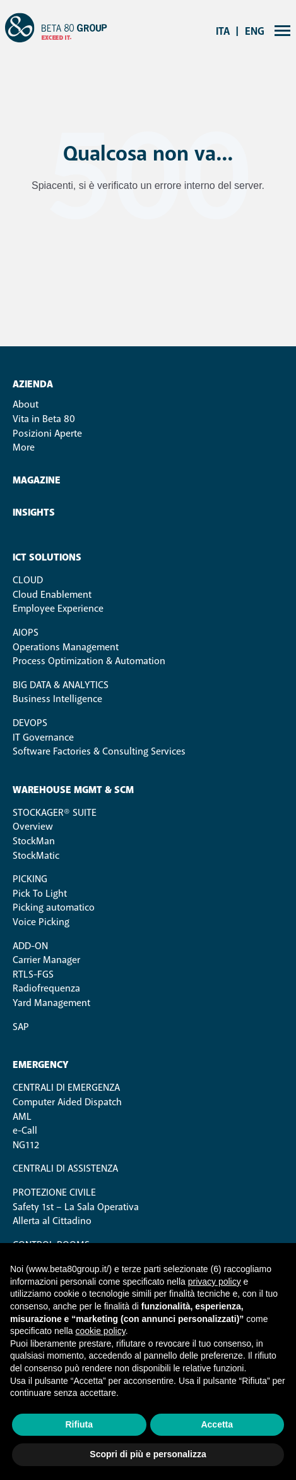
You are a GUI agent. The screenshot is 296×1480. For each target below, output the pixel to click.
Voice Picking (41, 922)
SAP (21, 1027)
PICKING (30, 879)
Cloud (28, 580)
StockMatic (36, 855)
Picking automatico (54, 907)
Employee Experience (58, 608)
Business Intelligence (57, 699)
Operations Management (66, 647)
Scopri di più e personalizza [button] (148, 1454)
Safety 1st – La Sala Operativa (76, 1207)
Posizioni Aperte (47, 433)
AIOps (25, 632)
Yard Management (51, 1003)
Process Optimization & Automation (89, 661)
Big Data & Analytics (61, 685)
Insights (34, 512)
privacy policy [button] (214, 1282)
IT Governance (43, 737)
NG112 (26, 1145)
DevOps (30, 723)
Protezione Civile (54, 1192)
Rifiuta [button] (79, 1424)
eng (254, 31)
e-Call (25, 1130)
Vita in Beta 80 (44, 419)
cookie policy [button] (101, 1331)
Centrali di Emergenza (66, 1087)
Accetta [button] (217, 1424)
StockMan (34, 841)
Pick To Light (40, 893)
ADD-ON (30, 946)
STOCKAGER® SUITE (55, 812)
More (24, 447)
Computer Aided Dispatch (67, 1102)
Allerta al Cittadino (52, 1221)
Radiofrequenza (46, 988)
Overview (33, 826)
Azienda (33, 384)
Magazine (37, 480)
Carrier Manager (46, 960)
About (25, 404)
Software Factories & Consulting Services (99, 751)
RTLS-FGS (33, 974)
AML (22, 1116)
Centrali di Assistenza (65, 1168)
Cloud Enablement (52, 594)
